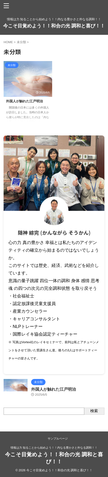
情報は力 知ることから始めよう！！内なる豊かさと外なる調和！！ (54, 447)
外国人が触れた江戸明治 (24, 101)
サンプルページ (58, 438)
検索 (94, 411)
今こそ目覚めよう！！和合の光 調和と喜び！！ (54, 25)
